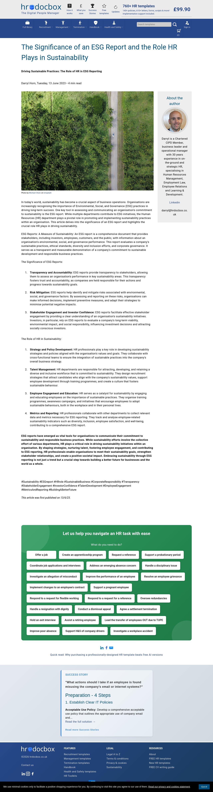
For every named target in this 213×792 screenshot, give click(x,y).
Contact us (27, 765)
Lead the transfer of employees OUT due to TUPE (134, 620)
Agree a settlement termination (138, 609)
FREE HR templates (160, 758)
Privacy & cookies (116, 763)
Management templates (77, 758)
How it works (70, 10)
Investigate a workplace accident (133, 631)
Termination (80, 24)
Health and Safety (114, 24)
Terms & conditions (117, 758)
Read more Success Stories (82, 729)
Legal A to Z (113, 754)
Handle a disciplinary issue (161, 565)
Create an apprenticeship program (82, 554)
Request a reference (124, 554)
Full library (27, 24)
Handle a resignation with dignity (49, 609)
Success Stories (93, 10)
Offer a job (41, 554)
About (152, 754)
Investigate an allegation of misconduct (53, 576)
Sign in (187, 24)
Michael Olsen (35, 193)
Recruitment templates (77, 754)
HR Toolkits (70, 776)
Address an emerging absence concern (113, 565)
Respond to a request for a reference (109, 598)
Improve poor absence (43, 631)
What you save (81, 10)
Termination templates (77, 763)
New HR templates (159, 763)
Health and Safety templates (80, 771)
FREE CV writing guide (161, 767)
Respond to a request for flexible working (54, 598)
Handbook (96, 24)
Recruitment (46, 24)
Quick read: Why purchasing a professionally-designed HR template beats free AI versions (106, 654)
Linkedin (174, 202)
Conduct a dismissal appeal (94, 609)
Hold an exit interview (43, 620)
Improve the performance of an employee (110, 576)
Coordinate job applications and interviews (55, 565)
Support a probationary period (163, 554)
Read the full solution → (80, 721)
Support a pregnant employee (111, 587)
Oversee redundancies (153, 598)
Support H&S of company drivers (85, 631)
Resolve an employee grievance (163, 576)
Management (63, 24)
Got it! (204, 787)
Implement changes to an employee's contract (57, 587)
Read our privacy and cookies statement (169, 786)
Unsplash (47, 193)
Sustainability (114, 767)
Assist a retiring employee (80, 620)
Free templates (104, 10)
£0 (179, 32)
